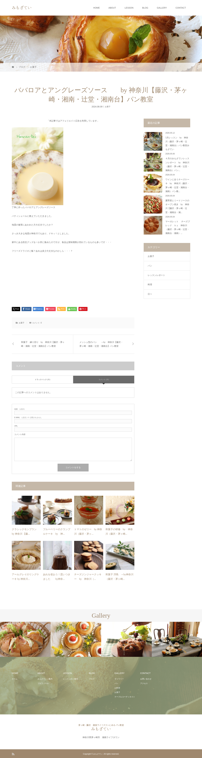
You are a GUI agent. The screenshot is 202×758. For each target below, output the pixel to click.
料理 (150, 284)
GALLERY (162, 8)
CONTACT (180, 8)
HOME (96, 8)
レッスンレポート (156, 275)
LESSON (129, 8)
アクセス (144, 683)
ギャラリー (119, 679)
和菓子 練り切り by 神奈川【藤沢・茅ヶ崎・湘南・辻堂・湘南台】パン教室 (43, 344)
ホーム (14, 679)
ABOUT (112, 8)
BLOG (145, 8)
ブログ (91, 679)
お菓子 (107, 106)
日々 (150, 294)
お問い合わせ (145, 679)
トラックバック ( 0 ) (42, 379)
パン (150, 265)
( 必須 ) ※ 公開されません (28, 417)
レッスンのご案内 (70, 679)
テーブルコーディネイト (124, 697)
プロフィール (43, 683)
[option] (25, 639)
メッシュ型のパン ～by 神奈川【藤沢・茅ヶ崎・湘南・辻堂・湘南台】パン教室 (101, 344)
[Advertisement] (73, 279)
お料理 (117, 688)
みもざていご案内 (45, 679)
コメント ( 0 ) (104, 379)
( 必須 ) (19, 409)
